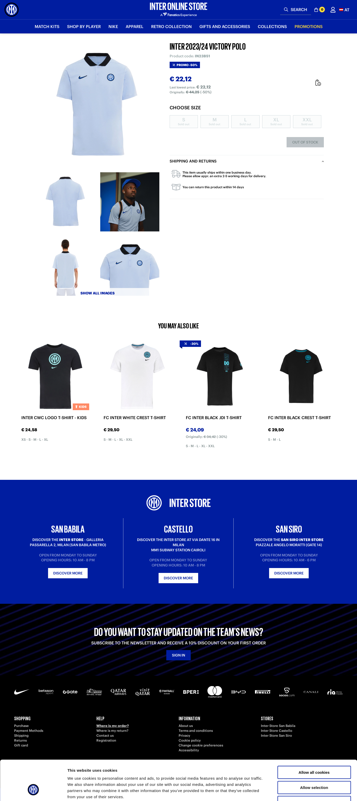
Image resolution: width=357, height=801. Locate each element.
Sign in (178, 655)
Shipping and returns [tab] (193, 161)
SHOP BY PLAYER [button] (84, 26)
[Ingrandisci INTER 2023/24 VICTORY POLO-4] (129, 266)
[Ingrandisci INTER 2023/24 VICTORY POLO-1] (65, 201)
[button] (344, 9)
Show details (270, 791)
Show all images (97, 293)
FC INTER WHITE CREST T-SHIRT (135, 417)
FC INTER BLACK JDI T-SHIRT (214, 417)
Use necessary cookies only (314, 768)
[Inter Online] (11, 9)
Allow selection (314, 753)
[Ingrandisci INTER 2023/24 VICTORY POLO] (97, 105)
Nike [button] (113, 26)
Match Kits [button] (47, 26)
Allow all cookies (314, 738)
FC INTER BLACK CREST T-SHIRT (299, 417)
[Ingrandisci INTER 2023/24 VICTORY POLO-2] (129, 201)
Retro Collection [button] (171, 26)
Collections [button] (272, 26)
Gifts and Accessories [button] (224, 26)
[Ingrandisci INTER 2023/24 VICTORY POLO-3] (65, 266)
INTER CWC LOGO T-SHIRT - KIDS (54, 417)
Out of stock (305, 142)
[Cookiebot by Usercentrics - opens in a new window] (33, 791)
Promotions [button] (309, 26)
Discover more (68, 573)
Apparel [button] (134, 26)
